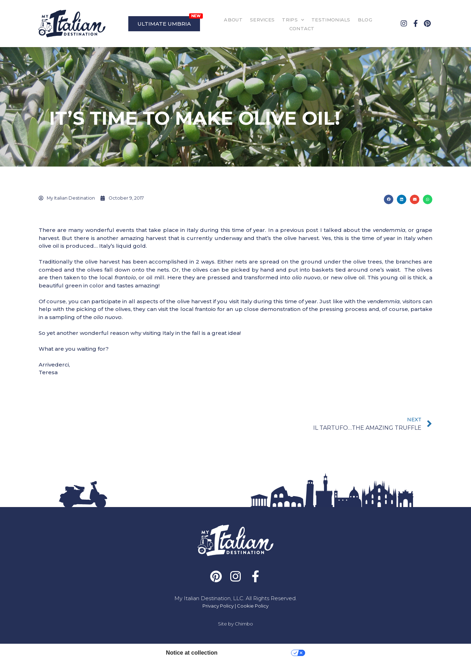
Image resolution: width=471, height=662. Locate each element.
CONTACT (302, 28)
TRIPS (293, 20)
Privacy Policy (218, 606)
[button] (388, 199)
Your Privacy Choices (257, 653)
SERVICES (262, 19)
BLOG (365, 19)
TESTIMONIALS (330, 19)
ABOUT (233, 19)
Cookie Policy (253, 606)
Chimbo (244, 624)
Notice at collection (192, 653)
